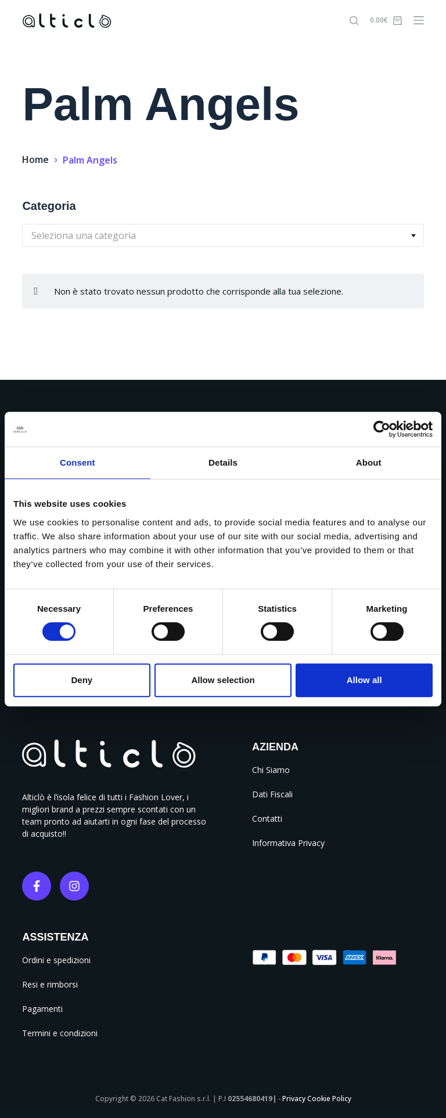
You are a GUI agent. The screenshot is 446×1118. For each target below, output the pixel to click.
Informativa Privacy (288, 842)
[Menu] (418, 20)
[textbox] (223, 235)
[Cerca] (354, 20)
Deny (81, 680)
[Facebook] (36, 886)
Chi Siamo (271, 769)
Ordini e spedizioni (56, 959)
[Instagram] (74, 886)
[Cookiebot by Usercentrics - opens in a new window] (382, 429)
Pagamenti (42, 1008)
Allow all (364, 680)
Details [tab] (223, 462)
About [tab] (369, 462)
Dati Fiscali (272, 794)
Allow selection (222, 680)
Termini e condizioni (60, 1033)
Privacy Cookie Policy (316, 1099)
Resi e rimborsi (50, 984)
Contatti (267, 818)
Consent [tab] (77, 462)
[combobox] (222, 235)
